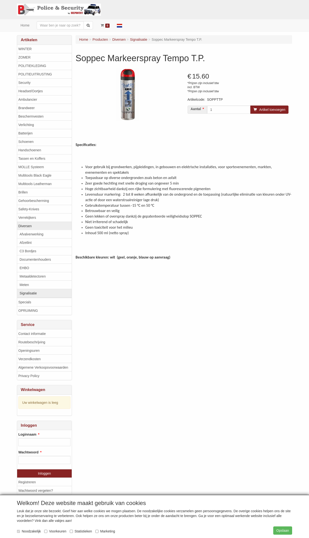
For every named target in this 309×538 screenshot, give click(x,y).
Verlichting (26, 125)
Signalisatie (28, 293)
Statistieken (81, 531)
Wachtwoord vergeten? (35, 490)
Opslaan (282, 530)
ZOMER (24, 57)
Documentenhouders (35, 259)
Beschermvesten (30, 116)
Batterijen (25, 133)
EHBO (24, 268)
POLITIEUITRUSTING (35, 74)
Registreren (27, 482)
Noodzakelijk (29, 531)
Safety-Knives (28, 209)
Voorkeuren (55, 531)
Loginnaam (27, 434)
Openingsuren (29, 350)
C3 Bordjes (28, 251)
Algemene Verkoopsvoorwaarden (43, 367)
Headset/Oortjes (30, 91)
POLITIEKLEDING (32, 66)
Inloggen (44, 473)
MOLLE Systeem (31, 167)
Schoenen (26, 142)
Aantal (196, 109)
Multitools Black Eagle (34, 175)
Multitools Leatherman (35, 184)
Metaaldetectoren (33, 276)
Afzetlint (26, 243)
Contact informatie (32, 334)
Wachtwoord (28, 452)
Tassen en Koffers (31, 158)
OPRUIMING (28, 310)
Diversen (25, 226)
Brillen (23, 192)
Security (24, 83)
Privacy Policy (28, 376)
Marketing (105, 531)
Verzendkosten (29, 359)
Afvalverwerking (31, 234)
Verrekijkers (27, 217)
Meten (24, 285)
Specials (24, 302)
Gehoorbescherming (33, 201)
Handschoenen (29, 150)
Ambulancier (27, 99)
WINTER (25, 49)
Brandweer (26, 108)
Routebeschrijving (31, 342)
